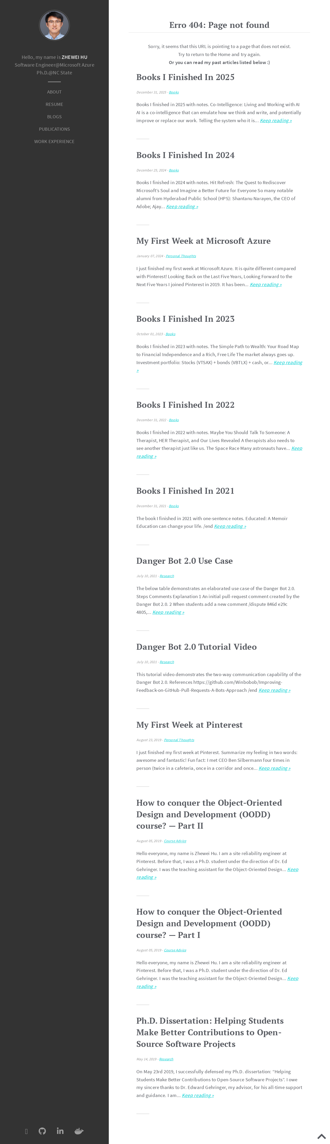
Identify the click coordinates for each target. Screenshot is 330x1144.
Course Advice (175, 841)
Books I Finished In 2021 (185, 490)
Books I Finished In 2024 (185, 155)
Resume (54, 104)
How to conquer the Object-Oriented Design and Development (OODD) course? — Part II (209, 814)
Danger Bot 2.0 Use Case (184, 560)
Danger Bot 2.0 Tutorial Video (196, 646)
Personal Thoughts (181, 256)
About (54, 92)
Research (167, 576)
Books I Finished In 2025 (185, 77)
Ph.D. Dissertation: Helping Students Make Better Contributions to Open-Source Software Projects (210, 1032)
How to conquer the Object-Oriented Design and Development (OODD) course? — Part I (209, 923)
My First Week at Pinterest (189, 724)
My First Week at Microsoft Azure (203, 240)
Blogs (54, 116)
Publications (54, 129)
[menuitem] (54, 92)
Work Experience (54, 141)
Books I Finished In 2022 (185, 404)
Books (174, 92)
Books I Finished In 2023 (185, 318)
